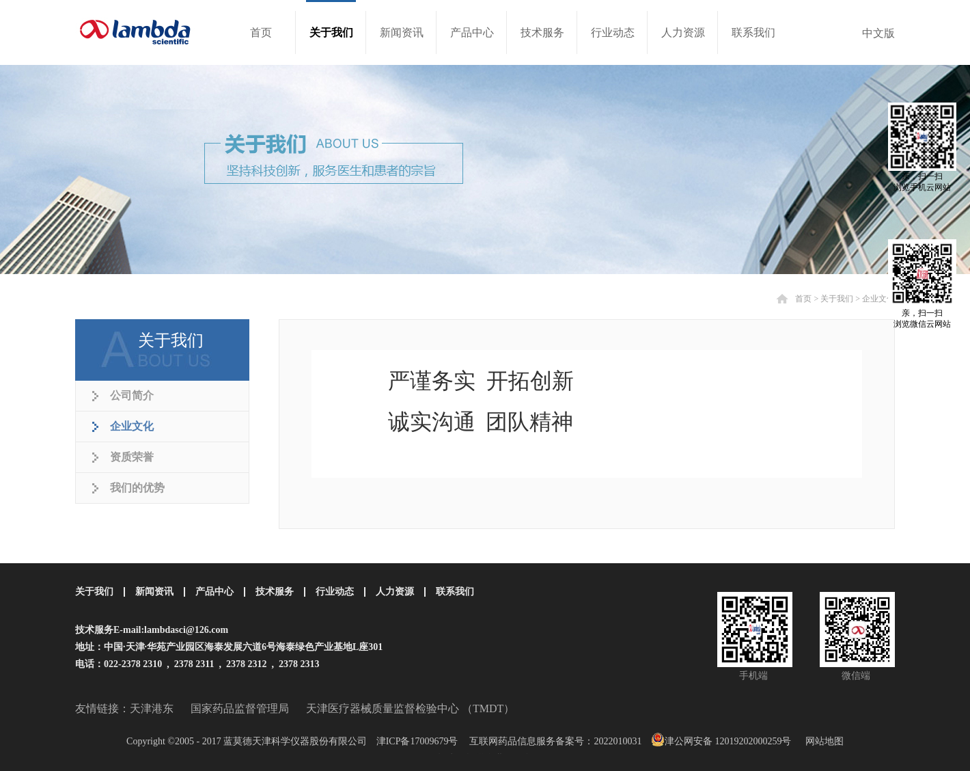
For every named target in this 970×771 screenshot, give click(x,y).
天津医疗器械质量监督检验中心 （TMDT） (410, 708)
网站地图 (822, 741)
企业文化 (878, 298)
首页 (261, 32)
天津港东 (152, 708)
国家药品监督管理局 (240, 708)
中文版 (878, 33)
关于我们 (836, 298)
